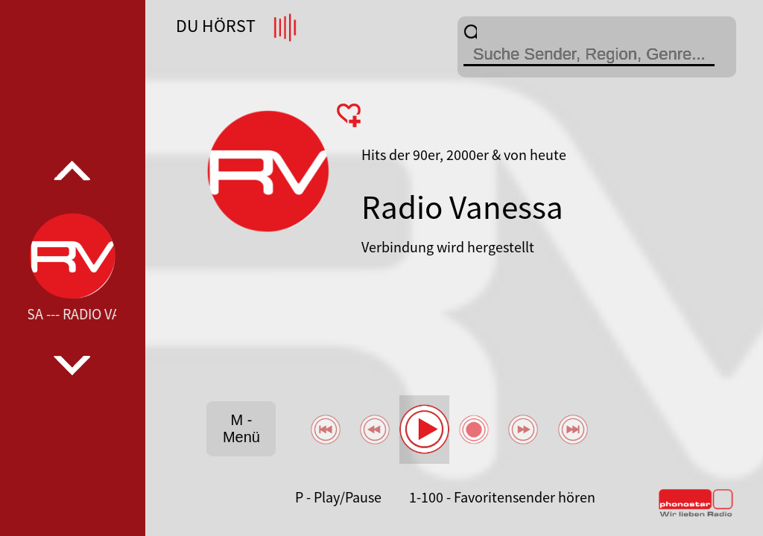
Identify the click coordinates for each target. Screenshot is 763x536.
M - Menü (241, 428)
